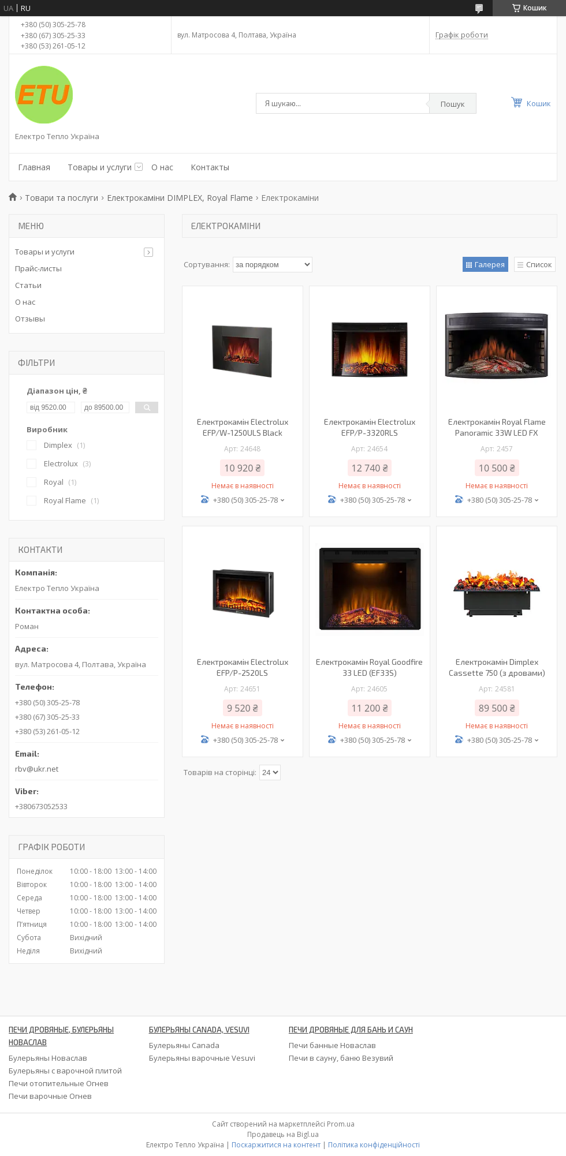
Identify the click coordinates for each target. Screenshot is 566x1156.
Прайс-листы (38, 268)
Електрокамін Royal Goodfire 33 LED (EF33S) (369, 667)
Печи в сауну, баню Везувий (341, 1058)
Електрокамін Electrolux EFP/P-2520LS (242, 667)
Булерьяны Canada (184, 1045)
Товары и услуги (100, 167)
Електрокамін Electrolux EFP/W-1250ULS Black (242, 427)
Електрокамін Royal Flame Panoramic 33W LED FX (497, 427)
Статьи (28, 285)
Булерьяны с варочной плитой (65, 1070)
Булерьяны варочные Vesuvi (202, 1058)
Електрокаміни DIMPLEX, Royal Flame (180, 198)
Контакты (210, 167)
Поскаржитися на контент (276, 1145)
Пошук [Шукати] (453, 104)
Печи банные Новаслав (332, 1045)
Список (539, 264)
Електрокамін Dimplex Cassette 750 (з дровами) (497, 667)
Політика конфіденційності (374, 1145)
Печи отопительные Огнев (59, 1083)
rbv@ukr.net (36, 769)
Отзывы (30, 318)
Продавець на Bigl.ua (283, 1134)
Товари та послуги (61, 198)
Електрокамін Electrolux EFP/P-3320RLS (369, 427)
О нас (162, 167)
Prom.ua (341, 1124)
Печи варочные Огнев (50, 1096)
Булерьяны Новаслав (48, 1058)
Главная (34, 167)
